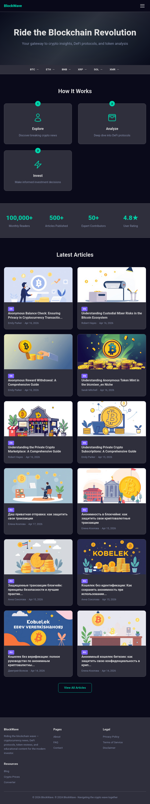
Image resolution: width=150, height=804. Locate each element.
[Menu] (142, 6)
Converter (9, 782)
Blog (6, 771)
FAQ (55, 742)
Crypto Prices (12, 776)
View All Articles (75, 687)
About (56, 736)
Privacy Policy (111, 736)
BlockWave (13, 6)
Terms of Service (113, 742)
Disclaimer (109, 747)
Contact (58, 747)
